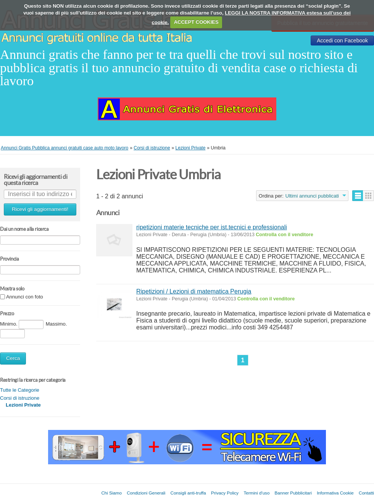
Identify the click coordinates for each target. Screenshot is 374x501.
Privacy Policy (225, 492)
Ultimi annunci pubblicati (312, 196)
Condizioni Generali (146, 492)
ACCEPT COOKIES (196, 22)
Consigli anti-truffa (188, 492)
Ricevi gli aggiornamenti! (40, 209)
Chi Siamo (111, 492)
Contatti (366, 492)
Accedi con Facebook (342, 40)
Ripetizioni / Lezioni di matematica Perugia (193, 291)
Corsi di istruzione (19, 398)
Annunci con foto (24, 297)
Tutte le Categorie (19, 390)
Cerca (13, 358)
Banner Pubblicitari (293, 492)
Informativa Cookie (335, 492)
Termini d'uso (256, 492)
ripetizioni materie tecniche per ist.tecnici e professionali (211, 227)
